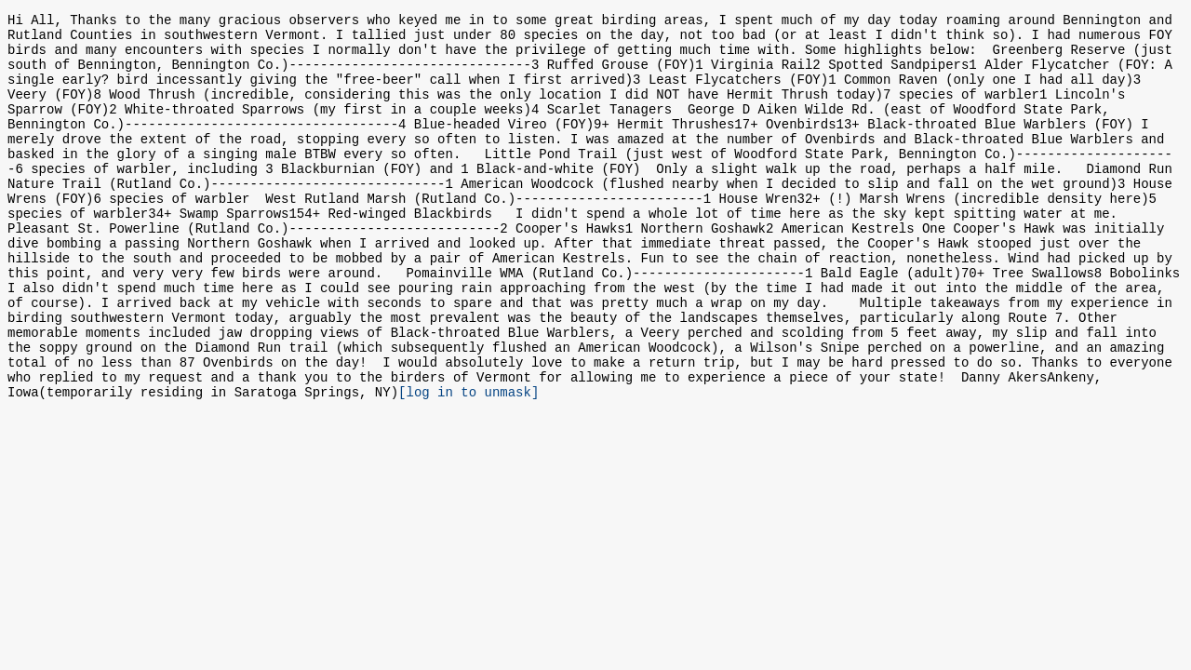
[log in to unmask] (468, 464)
